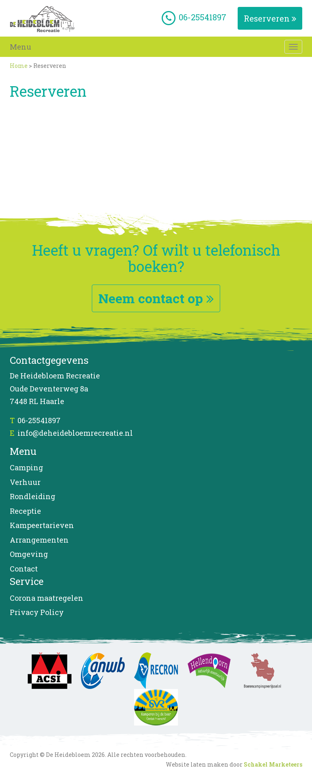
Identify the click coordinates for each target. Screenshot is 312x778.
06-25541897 (39, 420)
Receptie (25, 511)
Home (19, 66)
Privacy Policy (37, 612)
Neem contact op (156, 298)
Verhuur (25, 482)
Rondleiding (32, 496)
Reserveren (270, 18)
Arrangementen (39, 540)
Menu (20, 47)
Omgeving (29, 554)
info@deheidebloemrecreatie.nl (75, 433)
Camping (26, 467)
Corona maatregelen (46, 598)
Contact (24, 569)
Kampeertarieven (42, 525)
